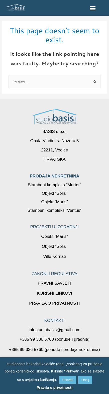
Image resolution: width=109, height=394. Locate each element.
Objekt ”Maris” (54, 202)
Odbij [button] (85, 380)
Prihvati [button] (67, 380)
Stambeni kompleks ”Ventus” (54, 210)
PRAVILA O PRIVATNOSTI (54, 303)
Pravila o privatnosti (54, 387)
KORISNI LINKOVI (54, 293)
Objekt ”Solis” (54, 193)
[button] (93, 8)
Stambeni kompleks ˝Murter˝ (54, 184)
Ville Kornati (54, 256)
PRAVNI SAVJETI (54, 283)
